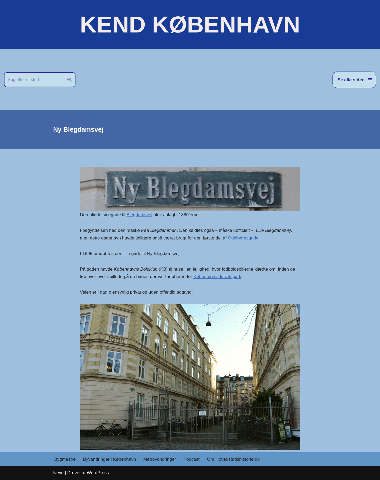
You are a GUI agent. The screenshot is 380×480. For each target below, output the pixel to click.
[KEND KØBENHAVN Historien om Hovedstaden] (190, 24)
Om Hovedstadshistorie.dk (233, 459)
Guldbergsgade (243, 238)
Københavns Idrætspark (217, 276)
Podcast (191, 459)
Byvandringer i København (109, 459)
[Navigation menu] (354, 80)
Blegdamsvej (139, 214)
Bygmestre (65, 459)
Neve (58, 472)
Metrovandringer (159, 459)
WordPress (98, 472)
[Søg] (34, 79)
